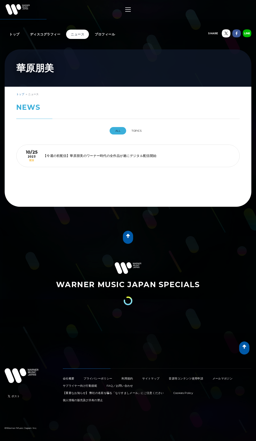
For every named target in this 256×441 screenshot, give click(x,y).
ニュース (77, 34)
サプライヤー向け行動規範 (80, 384)
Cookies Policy (183, 391)
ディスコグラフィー (45, 34)
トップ (14, 34)
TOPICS (138, 130)
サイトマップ (150, 376)
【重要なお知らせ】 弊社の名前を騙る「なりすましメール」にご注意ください (113, 391)
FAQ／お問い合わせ (120, 384)
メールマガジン (222, 376)
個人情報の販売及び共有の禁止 (83, 398)
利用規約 (127, 376)
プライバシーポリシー (98, 376)
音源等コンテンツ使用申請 (186, 376)
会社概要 (68, 376)
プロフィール (105, 34)
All (115, 130)
